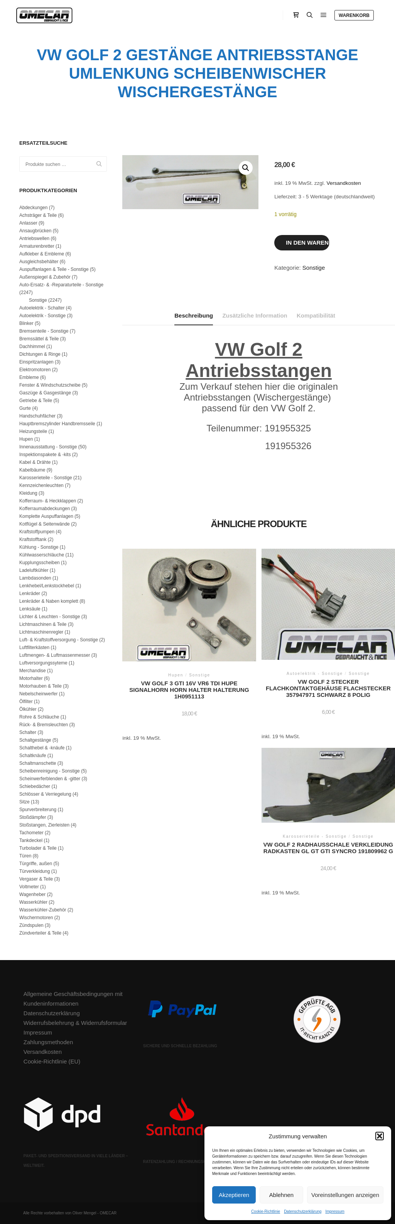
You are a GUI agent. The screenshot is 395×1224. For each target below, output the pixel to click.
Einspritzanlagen (36, 362)
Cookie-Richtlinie (265, 1211)
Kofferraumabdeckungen (44, 508)
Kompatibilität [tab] (316, 315)
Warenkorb (354, 15)
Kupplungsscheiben (39, 562)
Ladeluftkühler (33, 570)
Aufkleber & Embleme (41, 254)
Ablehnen (281, 1195)
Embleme (29, 377)
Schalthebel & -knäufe (41, 748)
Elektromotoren (35, 369)
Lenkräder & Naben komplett (48, 601)
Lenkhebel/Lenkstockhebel (46, 585)
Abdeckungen (33, 207)
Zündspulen (31, 925)
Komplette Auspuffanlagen (46, 516)
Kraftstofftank (32, 539)
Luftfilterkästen (34, 647)
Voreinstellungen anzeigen (345, 1195)
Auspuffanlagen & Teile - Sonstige (54, 269)
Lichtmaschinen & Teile (43, 624)
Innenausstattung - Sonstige (48, 447)
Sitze (24, 802)
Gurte (25, 408)
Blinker (26, 323)
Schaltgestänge (35, 740)
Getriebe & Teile (35, 400)
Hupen (26, 439)
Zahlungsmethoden (48, 1042)
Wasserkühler (33, 902)
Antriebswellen (34, 238)
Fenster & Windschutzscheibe (50, 385)
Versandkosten (343, 183)
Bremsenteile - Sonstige (43, 331)
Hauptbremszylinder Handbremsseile (57, 423)
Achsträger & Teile (38, 215)
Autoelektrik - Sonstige (42, 315)
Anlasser (28, 223)
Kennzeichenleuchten (41, 485)
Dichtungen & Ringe (40, 354)
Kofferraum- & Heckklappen (47, 501)
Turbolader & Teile (38, 848)
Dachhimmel (32, 346)
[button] (379, 1136)
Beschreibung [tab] (193, 315)
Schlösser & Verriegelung (45, 794)
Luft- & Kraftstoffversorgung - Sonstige (58, 639)
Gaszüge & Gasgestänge (45, 393)
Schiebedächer (34, 786)
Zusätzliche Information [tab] (254, 315)
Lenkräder (29, 593)
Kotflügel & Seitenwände (44, 524)
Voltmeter (29, 886)
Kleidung (28, 493)
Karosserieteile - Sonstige (45, 477)
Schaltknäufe (32, 755)
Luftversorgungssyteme (43, 663)
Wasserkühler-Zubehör (42, 910)
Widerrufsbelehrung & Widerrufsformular (75, 1022)
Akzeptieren (234, 1195)
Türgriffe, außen (35, 863)
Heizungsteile (33, 431)
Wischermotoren (36, 917)
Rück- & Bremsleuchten (43, 724)
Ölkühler (28, 709)
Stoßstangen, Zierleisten (44, 825)
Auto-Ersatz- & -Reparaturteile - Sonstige (61, 284)
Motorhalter (31, 678)
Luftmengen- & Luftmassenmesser (54, 655)
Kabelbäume (32, 470)
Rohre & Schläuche (39, 717)
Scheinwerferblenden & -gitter (49, 778)
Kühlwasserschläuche (41, 555)
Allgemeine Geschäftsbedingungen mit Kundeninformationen (73, 999)
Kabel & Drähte (35, 462)
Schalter (27, 732)
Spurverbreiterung (37, 809)
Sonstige (313, 267)
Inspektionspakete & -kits (45, 454)
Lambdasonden (35, 578)
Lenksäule (30, 609)
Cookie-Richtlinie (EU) (52, 1061)
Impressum (334, 1211)
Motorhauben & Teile (40, 686)
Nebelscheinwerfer (38, 694)
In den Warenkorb (307, 242)
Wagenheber (32, 894)
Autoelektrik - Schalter (41, 308)
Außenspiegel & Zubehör (45, 277)
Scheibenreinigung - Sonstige (49, 771)
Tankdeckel (30, 840)
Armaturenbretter (36, 246)
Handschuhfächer (37, 416)
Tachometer (31, 832)
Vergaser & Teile (36, 879)
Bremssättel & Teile (39, 339)
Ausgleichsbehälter (38, 261)
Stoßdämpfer (32, 817)
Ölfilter (26, 701)
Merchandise (32, 670)
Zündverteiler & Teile (40, 933)
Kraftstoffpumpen (36, 531)
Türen (25, 856)
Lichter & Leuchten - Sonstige (49, 616)
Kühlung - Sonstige (38, 547)
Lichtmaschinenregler (41, 632)
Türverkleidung (34, 871)
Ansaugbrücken (35, 230)
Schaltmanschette (37, 763)
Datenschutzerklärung (302, 1211)
